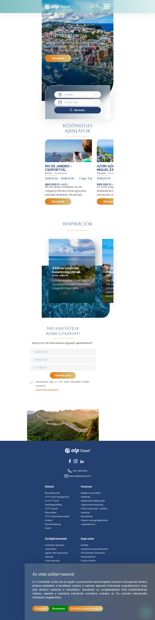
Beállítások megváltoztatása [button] (86, 608)
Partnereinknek (88, 557)
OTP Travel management (57, 497)
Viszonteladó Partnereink (93, 553)
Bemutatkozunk (52, 493)
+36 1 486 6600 (77, 471)
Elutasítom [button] (58, 608)
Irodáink (85, 545)
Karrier (48, 528)
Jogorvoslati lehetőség (92, 504)
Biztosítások (87, 516)
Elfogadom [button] (40, 608)
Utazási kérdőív (88, 560)
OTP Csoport (51, 508)
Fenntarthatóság (53, 524)
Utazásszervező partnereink (94, 549)
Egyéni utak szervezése (56, 553)
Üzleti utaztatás (52, 560)
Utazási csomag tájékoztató (94, 520)
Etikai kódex (51, 512)
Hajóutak (49, 557)
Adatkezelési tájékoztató (47, 389)
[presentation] (63, 398)
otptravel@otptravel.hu (77, 476)
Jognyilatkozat (88, 524)
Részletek (58, 58)
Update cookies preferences (113, 403)
